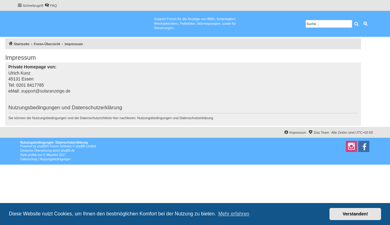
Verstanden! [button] (355, 213)
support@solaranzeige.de (45, 91)
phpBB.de (68, 150)
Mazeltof (52, 155)
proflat (32, 155)
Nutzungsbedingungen (154, 118)
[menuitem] (50, 5)
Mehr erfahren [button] (234, 213)
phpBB (42, 146)
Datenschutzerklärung (196, 118)
